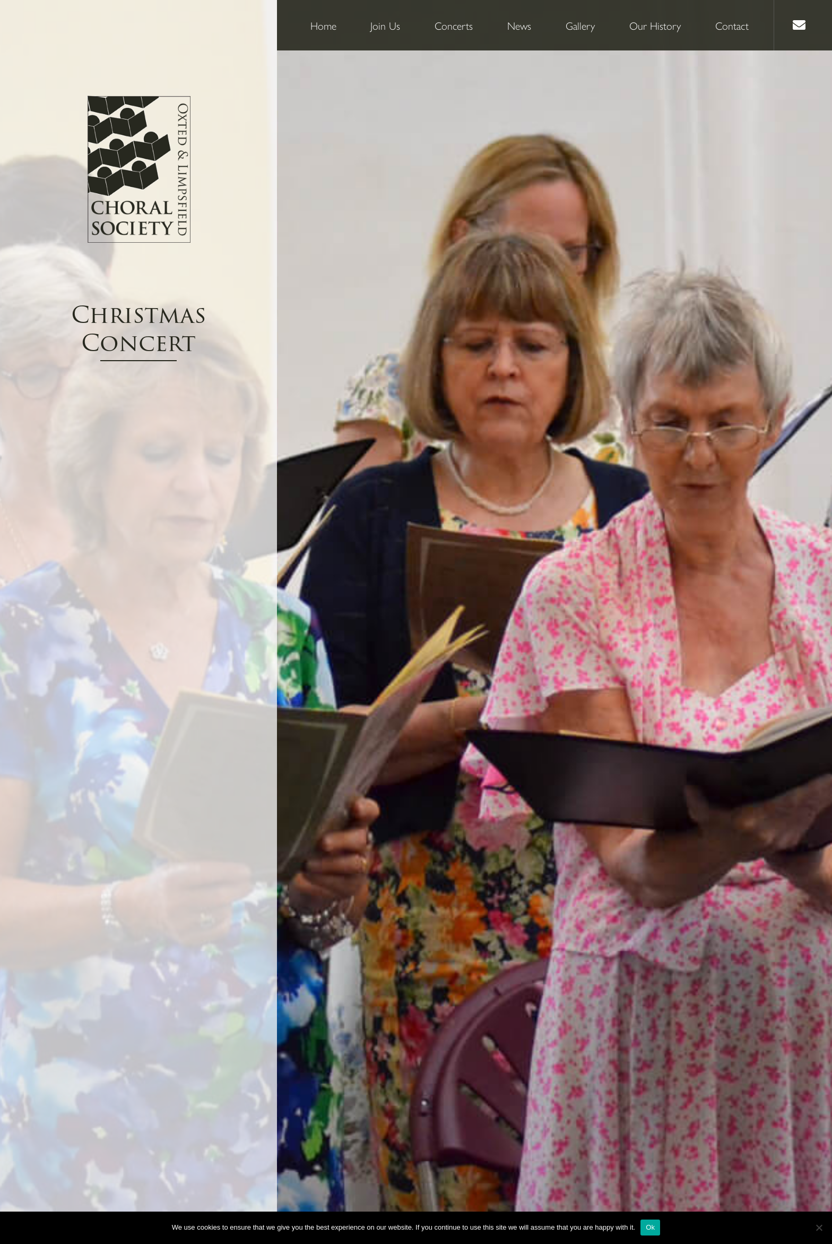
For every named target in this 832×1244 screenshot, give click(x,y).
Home (323, 25)
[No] (818, 1227)
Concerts (454, 25)
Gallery (580, 25)
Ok (650, 1227)
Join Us (385, 25)
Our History (655, 25)
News (519, 25)
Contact (732, 25)
